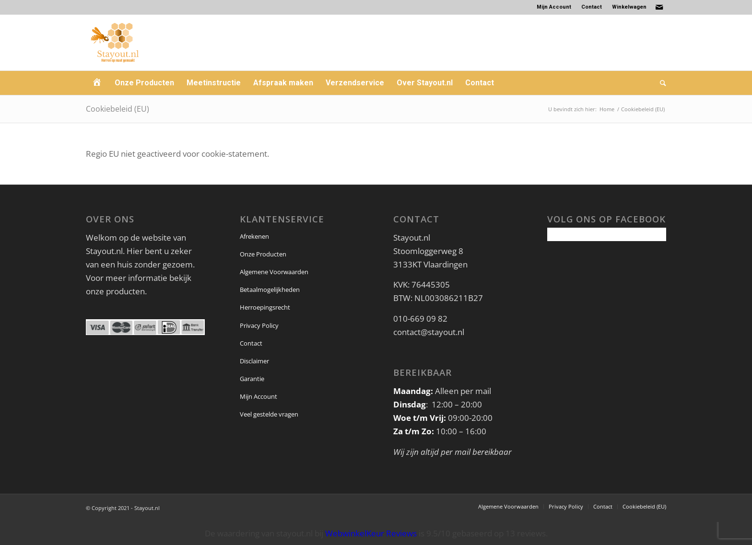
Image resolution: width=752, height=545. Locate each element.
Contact (591, 7)
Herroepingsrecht (265, 307)
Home (606, 109)
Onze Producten (263, 254)
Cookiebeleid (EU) (117, 109)
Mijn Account (554, 7)
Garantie (252, 378)
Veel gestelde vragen (269, 414)
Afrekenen (254, 236)
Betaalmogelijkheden (270, 289)
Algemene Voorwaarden (274, 271)
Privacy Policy (259, 325)
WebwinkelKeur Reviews (371, 533)
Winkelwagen (629, 7)
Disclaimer (254, 361)
